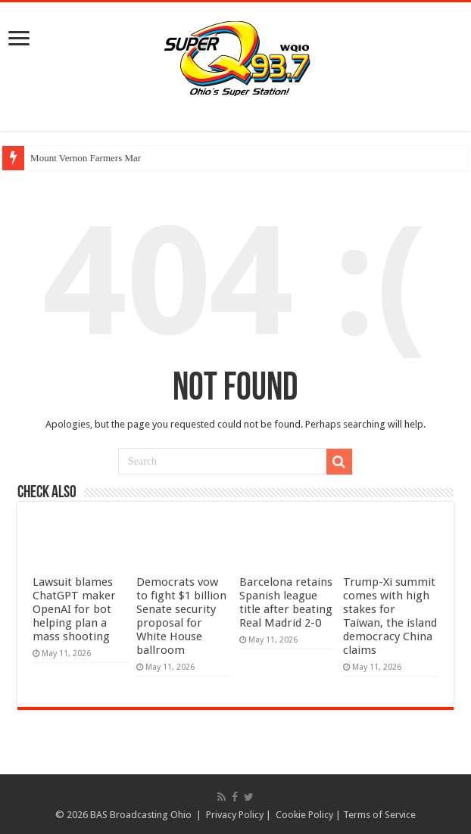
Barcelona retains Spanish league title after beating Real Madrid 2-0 (285, 602)
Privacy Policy (235, 814)
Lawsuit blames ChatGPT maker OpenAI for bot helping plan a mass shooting (74, 609)
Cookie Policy (304, 814)
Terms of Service (379, 814)
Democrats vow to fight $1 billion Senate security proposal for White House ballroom (181, 616)
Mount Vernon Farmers (76, 157)
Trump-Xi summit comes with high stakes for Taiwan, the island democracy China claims (390, 616)
